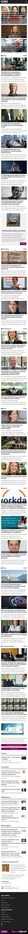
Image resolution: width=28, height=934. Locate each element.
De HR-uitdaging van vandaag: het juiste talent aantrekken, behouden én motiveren (13, 556)
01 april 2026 (4, 313)
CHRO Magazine (5, 907)
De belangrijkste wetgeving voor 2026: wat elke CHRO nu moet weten (13, 689)
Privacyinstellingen (5, 921)
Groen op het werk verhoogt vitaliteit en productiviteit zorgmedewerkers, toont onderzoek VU (13, 452)
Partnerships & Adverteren (7, 898)
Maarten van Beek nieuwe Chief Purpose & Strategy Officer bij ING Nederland (10, 782)
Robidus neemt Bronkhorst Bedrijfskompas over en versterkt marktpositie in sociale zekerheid (10, 853)
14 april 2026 (4, 147)
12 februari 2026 (5, 394)
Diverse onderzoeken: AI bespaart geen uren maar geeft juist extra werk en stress (14, 611)
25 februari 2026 (5, 368)
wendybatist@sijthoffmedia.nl (11, 888)
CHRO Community (5, 905)
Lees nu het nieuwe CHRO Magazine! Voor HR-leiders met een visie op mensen (14, 713)
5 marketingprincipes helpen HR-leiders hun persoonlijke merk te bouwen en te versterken (13, 176)
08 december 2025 (6, 686)
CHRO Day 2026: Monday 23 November (14, 231)
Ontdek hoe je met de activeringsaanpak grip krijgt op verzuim (10, 817)
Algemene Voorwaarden (7, 919)
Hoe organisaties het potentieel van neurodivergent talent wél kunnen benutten (12, 317)
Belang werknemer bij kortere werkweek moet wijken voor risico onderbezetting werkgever (13, 99)
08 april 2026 (4, 198)
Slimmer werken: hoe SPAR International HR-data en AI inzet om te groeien (13, 292)
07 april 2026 (4, 263)
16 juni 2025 (4, 552)
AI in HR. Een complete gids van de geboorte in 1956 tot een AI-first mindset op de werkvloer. (10, 809)
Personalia (4, 767)
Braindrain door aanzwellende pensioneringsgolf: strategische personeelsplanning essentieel (11, 73)
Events (3, 753)
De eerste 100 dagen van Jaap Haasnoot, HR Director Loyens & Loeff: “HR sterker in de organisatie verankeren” (13, 664)
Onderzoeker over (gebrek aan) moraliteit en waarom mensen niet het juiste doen (13, 267)
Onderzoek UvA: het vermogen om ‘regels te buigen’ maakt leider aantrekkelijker (11, 426)
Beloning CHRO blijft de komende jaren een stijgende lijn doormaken (13, 397)
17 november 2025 (6, 710)
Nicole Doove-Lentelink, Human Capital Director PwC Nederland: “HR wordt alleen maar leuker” (13, 347)
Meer (25, 55)
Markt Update (5, 826)
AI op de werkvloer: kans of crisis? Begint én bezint (14, 477)
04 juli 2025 (4, 528)
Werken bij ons (5, 914)
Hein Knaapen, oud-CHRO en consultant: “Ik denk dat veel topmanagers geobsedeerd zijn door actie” (13, 372)
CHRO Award (4, 902)
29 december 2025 (6, 660)
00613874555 (7, 886)
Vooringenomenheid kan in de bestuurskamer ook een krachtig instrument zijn (11, 151)
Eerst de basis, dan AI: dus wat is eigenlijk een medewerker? (14, 635)
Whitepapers (5, 797)
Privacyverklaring (5, 917)
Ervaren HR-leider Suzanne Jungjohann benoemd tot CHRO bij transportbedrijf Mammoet (10, 772)
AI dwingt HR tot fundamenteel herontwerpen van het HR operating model (12, 125)
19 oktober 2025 (5, 502)
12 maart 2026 (5, 342)
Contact (3, 912)
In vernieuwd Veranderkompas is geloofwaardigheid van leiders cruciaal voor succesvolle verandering (13, 586)
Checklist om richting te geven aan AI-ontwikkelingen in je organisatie (13, 531)
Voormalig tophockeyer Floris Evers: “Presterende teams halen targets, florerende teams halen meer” (12, 202)
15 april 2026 (4, 69)
